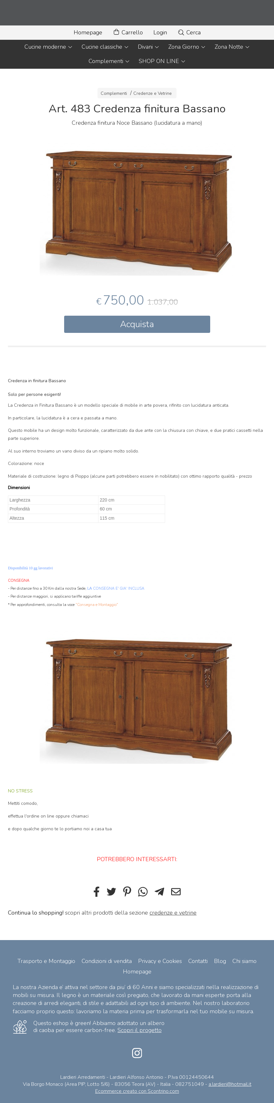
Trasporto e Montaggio (46, 961)
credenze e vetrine (173, 913)
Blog (220, 961)
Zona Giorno (187, 47)
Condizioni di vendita (107, 961)
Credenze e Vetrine (152, 93)
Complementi (109, 61)
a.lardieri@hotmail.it (230, 1084)
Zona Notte (232, 47)
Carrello (128, 33)
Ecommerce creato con (137, 1091)
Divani (148, 47)
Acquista (137, 324)
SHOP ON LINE (162, 61)
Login (160, 32)
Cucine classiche (105, 47)
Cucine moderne (48, 47)
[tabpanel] (137, 209)
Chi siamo (244, 961)
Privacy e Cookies (160, 961)
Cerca (189, 32)
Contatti (198, 961)
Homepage (88, 32)
